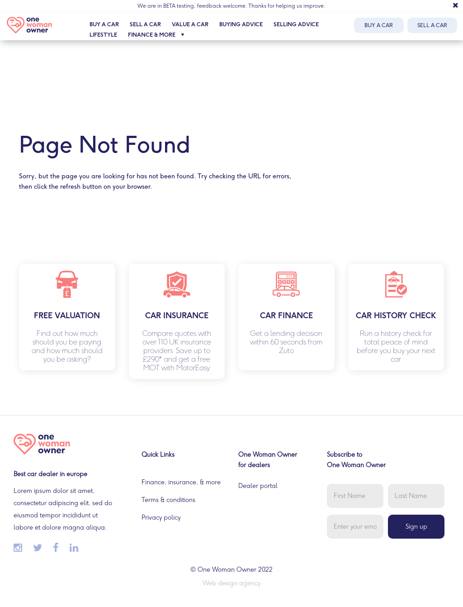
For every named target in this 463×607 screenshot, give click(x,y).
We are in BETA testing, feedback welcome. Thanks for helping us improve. (231, 6)
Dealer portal (258, 486)
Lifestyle (103, 35)
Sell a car (145, 24)
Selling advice (296, 24)
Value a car (190, 24)
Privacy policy (161, 517)
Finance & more (158, 35)
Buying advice (241, 24)
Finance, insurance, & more (181, 482)
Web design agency (231, 583)
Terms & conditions (168, 500)
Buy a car (104, 24)
